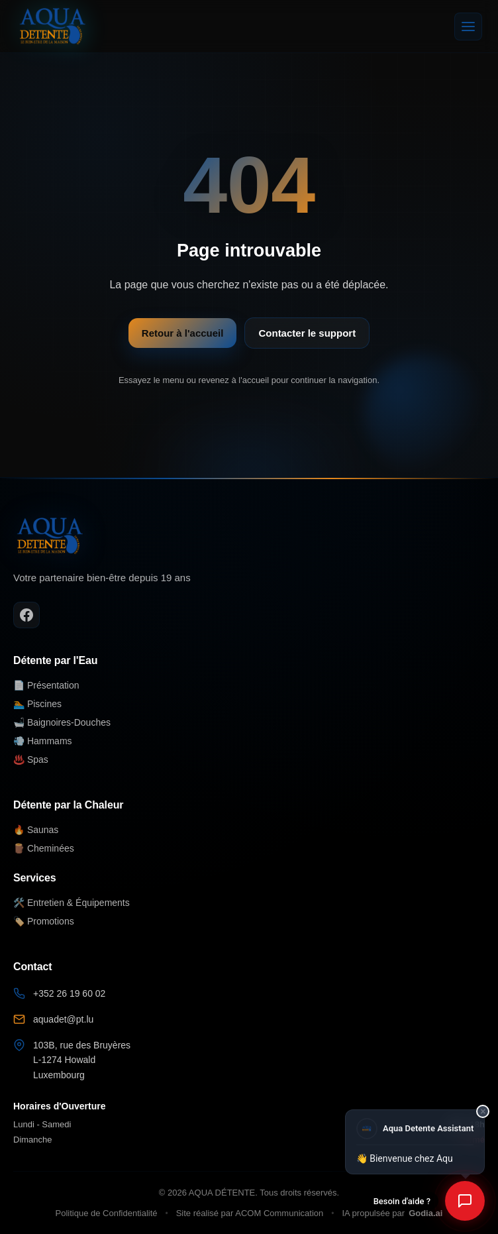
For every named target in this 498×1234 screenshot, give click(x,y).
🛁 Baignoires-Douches (62, 722)
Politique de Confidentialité (107, 1213)
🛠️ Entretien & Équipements (71, 902)
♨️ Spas (30, 759)
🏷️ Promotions (43, 921)
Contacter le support (307, 333)
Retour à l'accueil (183, 333)
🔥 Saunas (35, 829)
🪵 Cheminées (43, 848)
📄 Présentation (46, 685)
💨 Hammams (42, 741)
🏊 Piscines (37, 704)
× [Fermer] (482, 1110)
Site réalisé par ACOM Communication (250, 1213)
